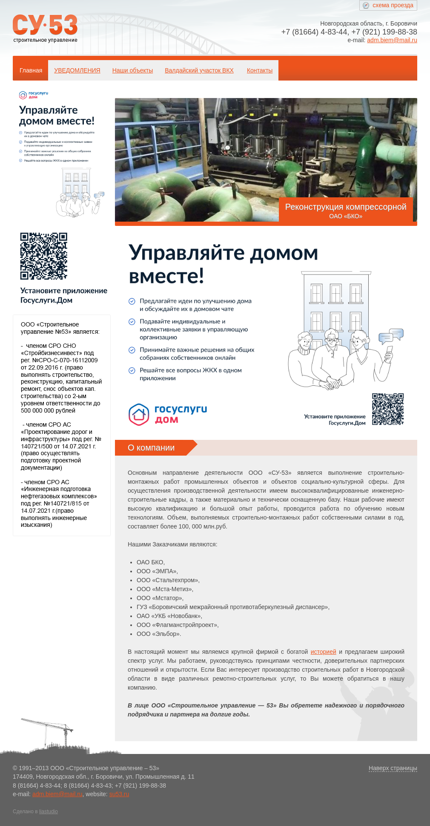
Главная (31, 70)
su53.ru (119, 794)
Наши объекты (132, 70)
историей (323, 651)
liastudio (48, 811)
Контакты (259, 70)
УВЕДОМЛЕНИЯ (77, 70)
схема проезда (393, 5)
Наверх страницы (393, 768)
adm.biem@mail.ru (392, 40)
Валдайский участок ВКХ (199, 70)
